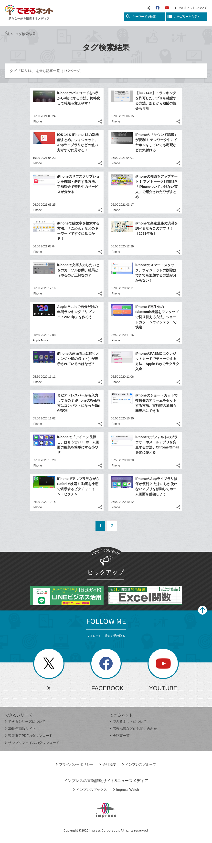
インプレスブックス (90, 790)
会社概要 (107, 764)
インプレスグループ (139, 764)
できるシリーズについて (25, 721)
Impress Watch (126, 790)
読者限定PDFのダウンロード (29, 736)
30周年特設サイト (20, 729)
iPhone (37, 121)
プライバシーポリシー (74, 764)
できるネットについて (191, 8)
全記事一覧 (119, 736)
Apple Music (41, 340)
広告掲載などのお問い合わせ (133, 729)
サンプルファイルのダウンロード (32, 743)
